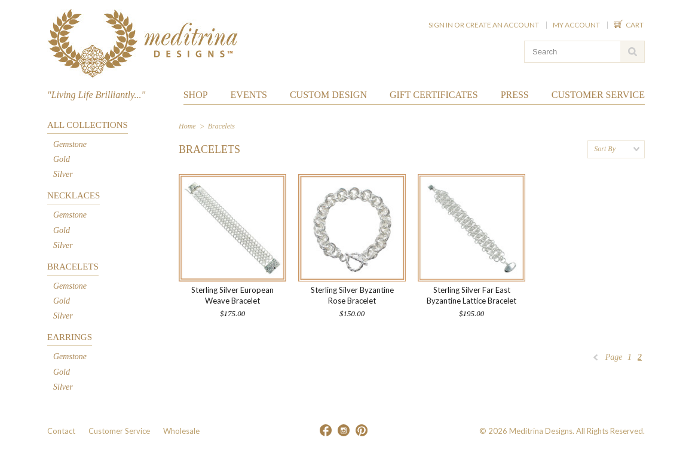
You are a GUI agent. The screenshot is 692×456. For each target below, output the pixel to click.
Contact (61, 431)
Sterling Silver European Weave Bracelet (232, 295)
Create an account (502, 24)
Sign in (440, 24)
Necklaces (73, 195)
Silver (63, 174)
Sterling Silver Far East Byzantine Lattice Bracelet (471, 295)
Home (187, 126)
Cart (635, 24)
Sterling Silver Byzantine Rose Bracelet (352, 295)
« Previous (595, 360)
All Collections (87, 125)
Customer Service (119, 431)
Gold (61, 159)
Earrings (69, 337)
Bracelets (73, 266)
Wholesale (181, 431)
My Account (576, 24)
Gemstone (70, 144)
